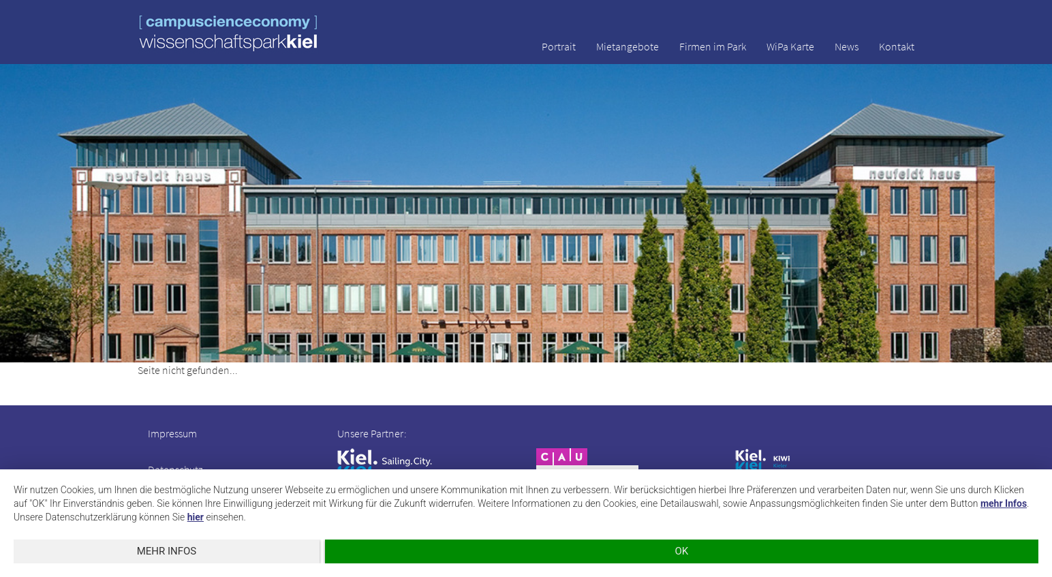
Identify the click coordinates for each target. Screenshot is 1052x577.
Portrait (559, 46)
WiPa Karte (790, 46)
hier (195, 517)
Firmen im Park (712, 46)
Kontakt (896, 46)
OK (682, 551)
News (846, 46)
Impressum (172, 433)
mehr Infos (1003, 503)
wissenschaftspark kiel (228, 33)
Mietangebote (627, 46)
